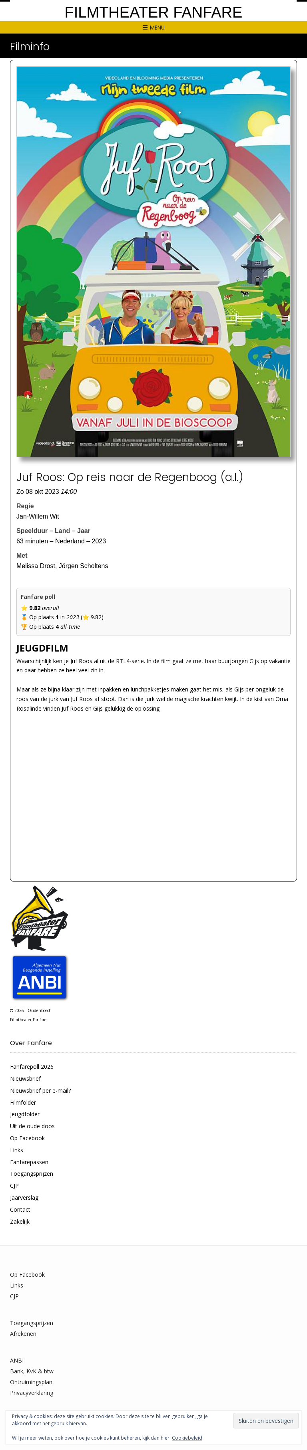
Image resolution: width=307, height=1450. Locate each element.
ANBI (17, 1360)
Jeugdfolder (25, 1114)
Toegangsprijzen (31, 1173)
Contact (20, 1209)
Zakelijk (20, 1221)
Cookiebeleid (187, 1437)
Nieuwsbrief (25, 1078)
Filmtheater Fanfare (154, 12)
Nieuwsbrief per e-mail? (40, 1090)
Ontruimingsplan (31, 1382)
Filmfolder (23, 1102)
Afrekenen (23, 1333)
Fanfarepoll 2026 (32, 1066)
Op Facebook (27, 1138)
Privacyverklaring (31, 1393)
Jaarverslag (24, 1197)
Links (16, 1150)
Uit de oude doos (32, 1126)
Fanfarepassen (29, 1162)
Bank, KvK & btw (32, 1371)
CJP (14, 1185)
